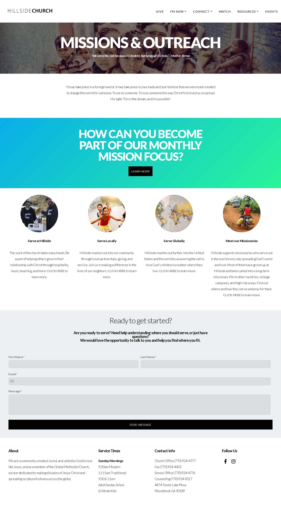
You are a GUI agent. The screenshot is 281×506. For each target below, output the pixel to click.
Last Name (147, 357)
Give (160, 11)
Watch (225, 11)
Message (14, 391)
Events (271, 11)
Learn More (140, 171)
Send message (140, 424)
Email (12, 374)
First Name (15, 357)
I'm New (178, 11)
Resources (248, 11)
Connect (203, 11)
